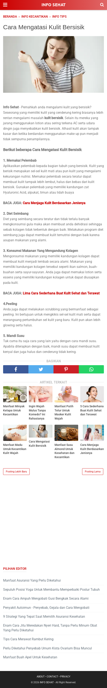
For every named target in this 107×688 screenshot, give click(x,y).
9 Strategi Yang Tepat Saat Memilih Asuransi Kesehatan (44, 616)
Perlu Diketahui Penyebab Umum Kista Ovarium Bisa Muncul (47, 648)
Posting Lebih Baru (16, 471)
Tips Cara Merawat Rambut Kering (28, 639)
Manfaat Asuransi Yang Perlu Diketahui (32, 580)
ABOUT (41, 676)
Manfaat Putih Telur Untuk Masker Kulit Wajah (64, 412)
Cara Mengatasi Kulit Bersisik (39, 443)
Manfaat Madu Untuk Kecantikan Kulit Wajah (14, 449)
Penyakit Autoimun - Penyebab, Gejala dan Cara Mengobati (46, 608)
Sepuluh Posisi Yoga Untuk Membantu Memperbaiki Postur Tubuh (51, 590)
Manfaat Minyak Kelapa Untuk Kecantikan (13, 410)
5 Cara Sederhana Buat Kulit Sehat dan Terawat (92, 410)
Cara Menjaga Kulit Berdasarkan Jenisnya (92, 449)
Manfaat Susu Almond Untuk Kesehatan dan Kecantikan (64, 451)
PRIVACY (65, 676)
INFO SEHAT (53, 4)
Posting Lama (93, 471)
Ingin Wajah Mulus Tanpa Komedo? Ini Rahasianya (37, 412)
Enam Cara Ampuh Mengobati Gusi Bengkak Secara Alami (46, 598)
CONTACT (52, 676)
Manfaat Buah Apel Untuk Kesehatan (30, 657)
